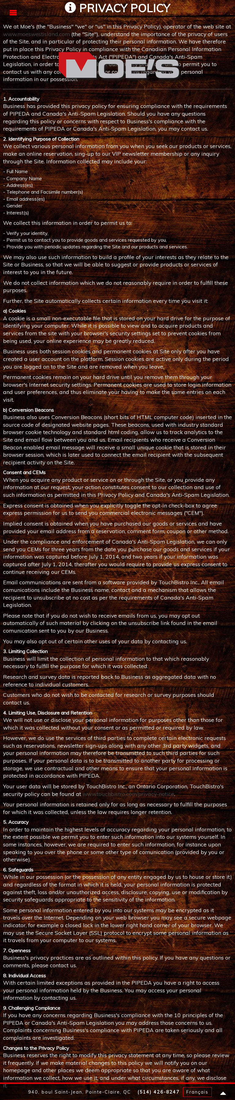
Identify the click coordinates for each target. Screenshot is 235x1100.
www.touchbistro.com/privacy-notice (128, 793)
